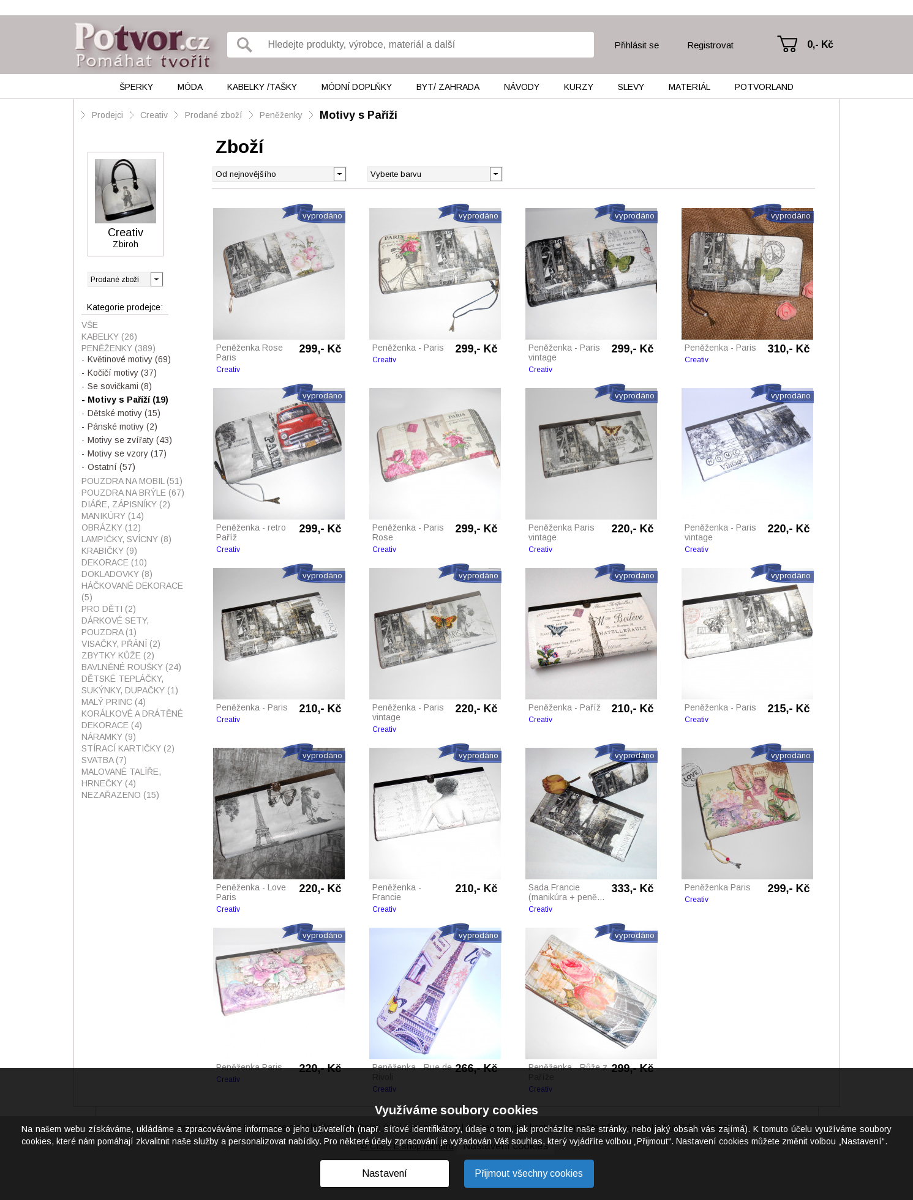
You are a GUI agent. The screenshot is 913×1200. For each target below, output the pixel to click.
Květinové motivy (129, 359)
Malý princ (113, 702)
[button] (496, 173)
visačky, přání (120, 644)
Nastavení (384, 1173)
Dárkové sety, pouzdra (115, 626)
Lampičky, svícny (126, 539)
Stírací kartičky (128, 748)
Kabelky (109, 336)
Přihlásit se (636, 45)
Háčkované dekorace (132, 591)
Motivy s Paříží (358, 115)
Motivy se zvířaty (130, 440)
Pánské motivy (122, 426)
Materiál (689, 87)
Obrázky (111, 527)
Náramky (108, 737)
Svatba (104, 760)
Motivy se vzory (127, 453)
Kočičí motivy (122, 373)
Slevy (631, 87)
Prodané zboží (213, 115)
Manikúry (112, 516)
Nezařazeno (120, 795)
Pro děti (108, 609)
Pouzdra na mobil (131, 481)
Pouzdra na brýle (132, 493)
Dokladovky (116, 574)
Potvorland (764, 87)
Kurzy (578, 87)
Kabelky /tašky (262, 87)
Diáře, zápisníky (125, 504)
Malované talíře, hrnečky (121, 777)
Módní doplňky (356, 87)
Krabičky (109, 551)
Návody (521, 87)
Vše (89, 325)
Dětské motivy (124, 413)
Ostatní (111, 467)
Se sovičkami (120, 386)
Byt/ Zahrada (447, 87)
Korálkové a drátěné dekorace (132, 719)
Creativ (154, 115)
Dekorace (114, 562)
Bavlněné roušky (131, 667)
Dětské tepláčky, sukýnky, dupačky (129, 684)
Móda (190, 87)
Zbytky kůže (117, 655)
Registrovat (710, 45)
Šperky (136, 87)
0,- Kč (820, 44)
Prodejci (107, 115)
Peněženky (281, 115)
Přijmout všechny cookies (529, 1173)
